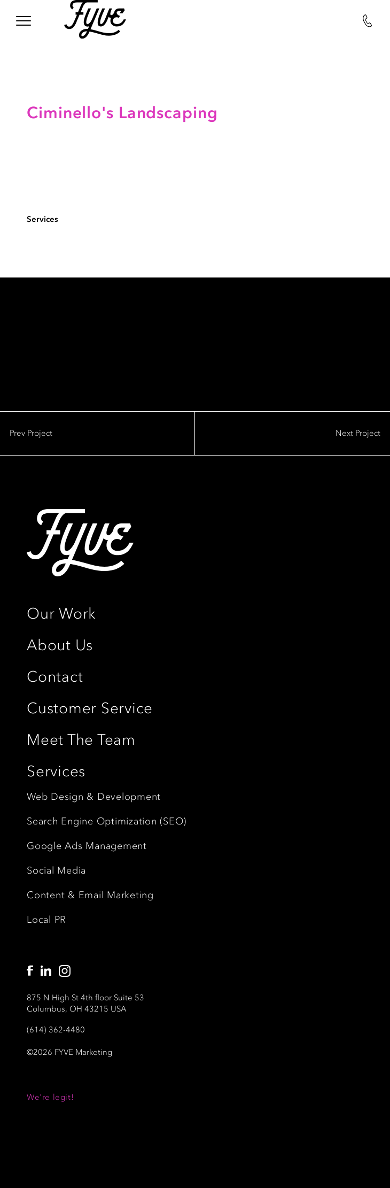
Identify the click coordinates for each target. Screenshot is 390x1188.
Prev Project (31, 433)
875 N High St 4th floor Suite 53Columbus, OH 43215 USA (85, 1003)
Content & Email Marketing (90, 895)
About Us (60, 645)
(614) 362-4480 (56, 1030)
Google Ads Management (87, 846)
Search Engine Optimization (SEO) (106, 821)
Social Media (56, 870)
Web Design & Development (94, 797)
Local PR (46, 919)
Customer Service (90, 708)
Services (56, 771)
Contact (55, 676)
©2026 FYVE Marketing (69, 1052)
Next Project (358, 433)
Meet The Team (81, 740)
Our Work (61, 613)
